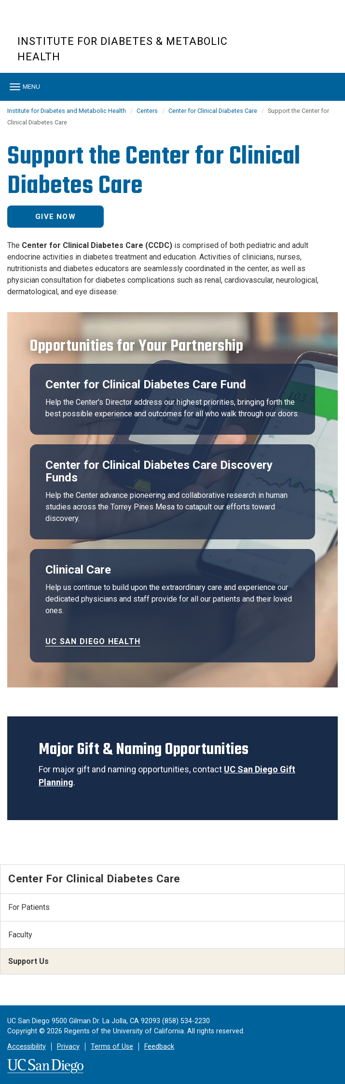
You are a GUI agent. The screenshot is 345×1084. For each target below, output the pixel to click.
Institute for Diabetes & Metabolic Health (122, 49)
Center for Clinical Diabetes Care (212, 110)
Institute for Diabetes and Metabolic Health (66, 110)
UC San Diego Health (92, 641)
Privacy (68, 1047)
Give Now (55, 216)
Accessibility (26, 1047)
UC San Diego (72, 23)
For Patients (29, 907)
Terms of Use (112, 1047)
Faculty (20, 934)
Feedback (159, 1047)
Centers (147, 110)
